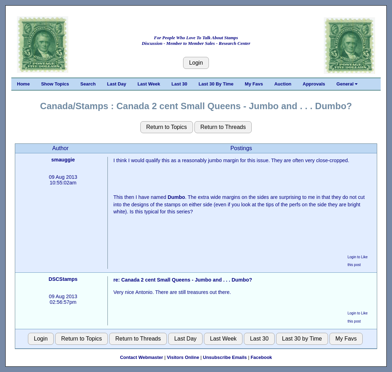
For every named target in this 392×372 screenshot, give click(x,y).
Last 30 (179, 84)
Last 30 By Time (216, 84)
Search (87, 84)
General (347, 84)
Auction (282, 84)
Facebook (261, 357)
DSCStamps (62, 279)
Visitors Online (183, 357)
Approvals (314, 84)
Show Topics (55, 84)
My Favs (254, 84)
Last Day (116, 84)
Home (23, 84)
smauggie (63, 160)
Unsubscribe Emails (225, 357)
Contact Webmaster (141, 357)
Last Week (149, 84)
